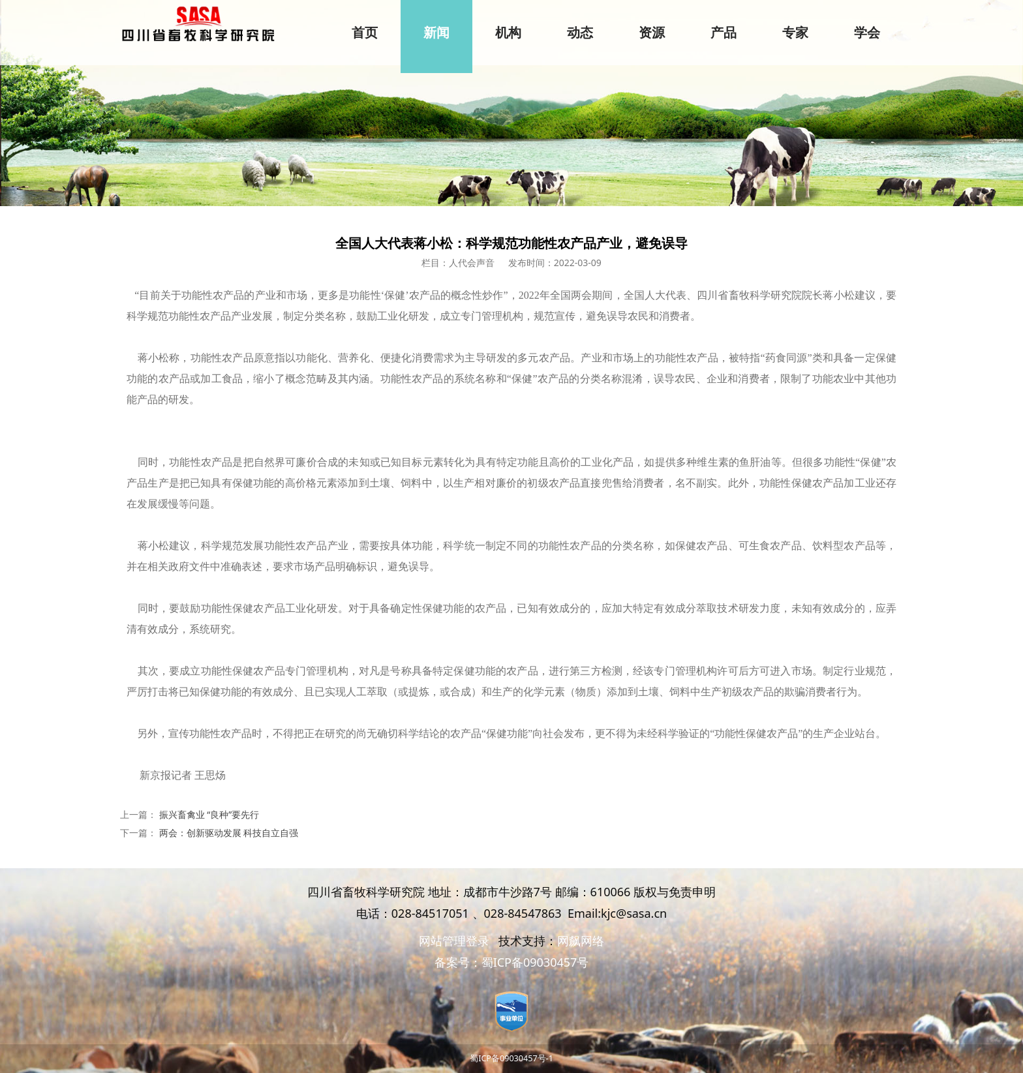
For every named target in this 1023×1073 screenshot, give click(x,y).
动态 (580, 32)
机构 (508, 32)
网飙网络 (580, 940)
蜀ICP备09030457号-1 (511, 1058)
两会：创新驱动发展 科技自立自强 (229, 832)
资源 (652, 32)
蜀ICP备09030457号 (535, 962)
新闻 (436, 32)
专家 (795, 32)
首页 (365, 32)
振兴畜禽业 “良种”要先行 (209, 814)
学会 (867, 32)
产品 (723, 32)
